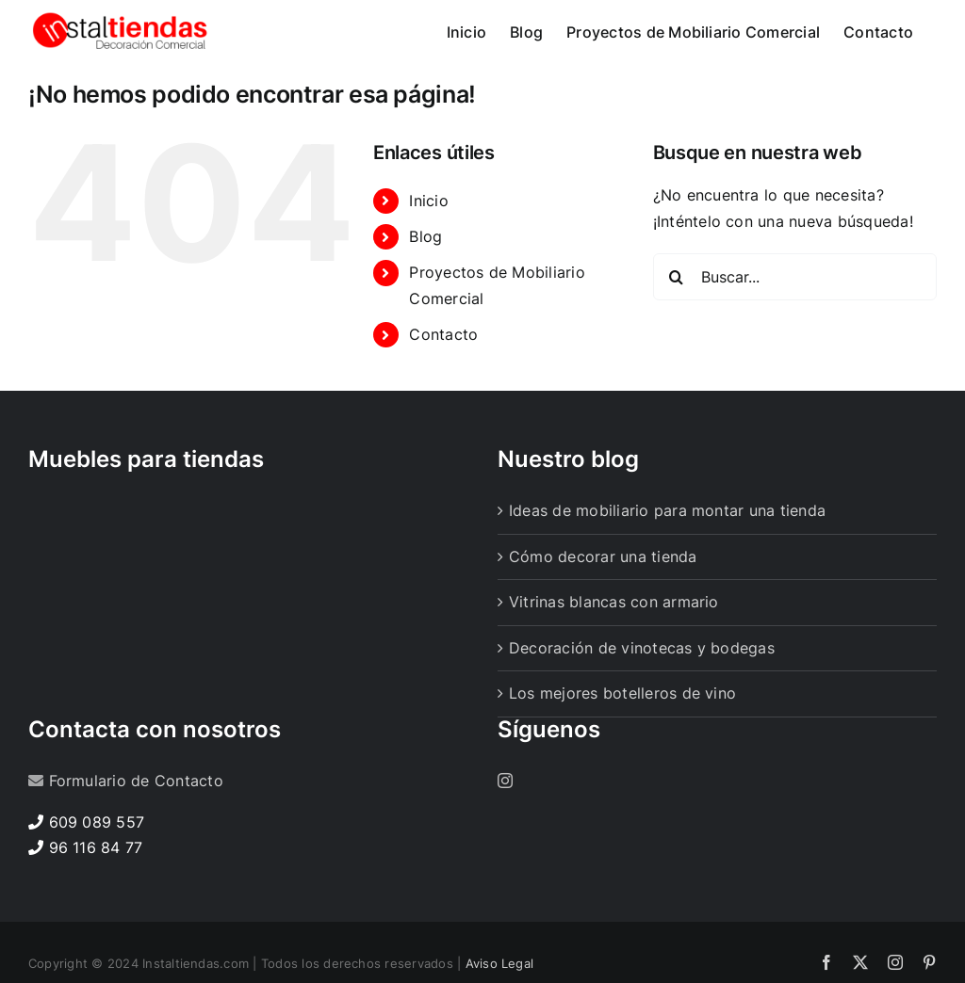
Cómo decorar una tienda (603, 611)
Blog (425, 291)
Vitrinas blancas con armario (614, 656)
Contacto (443, 388)
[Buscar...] (795, 331)
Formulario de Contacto (136, 835)
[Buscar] (676, 331)
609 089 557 (97, 876)
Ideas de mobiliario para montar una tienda (667, 565)
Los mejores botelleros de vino (622, 747)
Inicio (428, 255)
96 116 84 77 (96, 902)
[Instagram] (505, 835)
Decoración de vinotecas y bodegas (642, 702)
